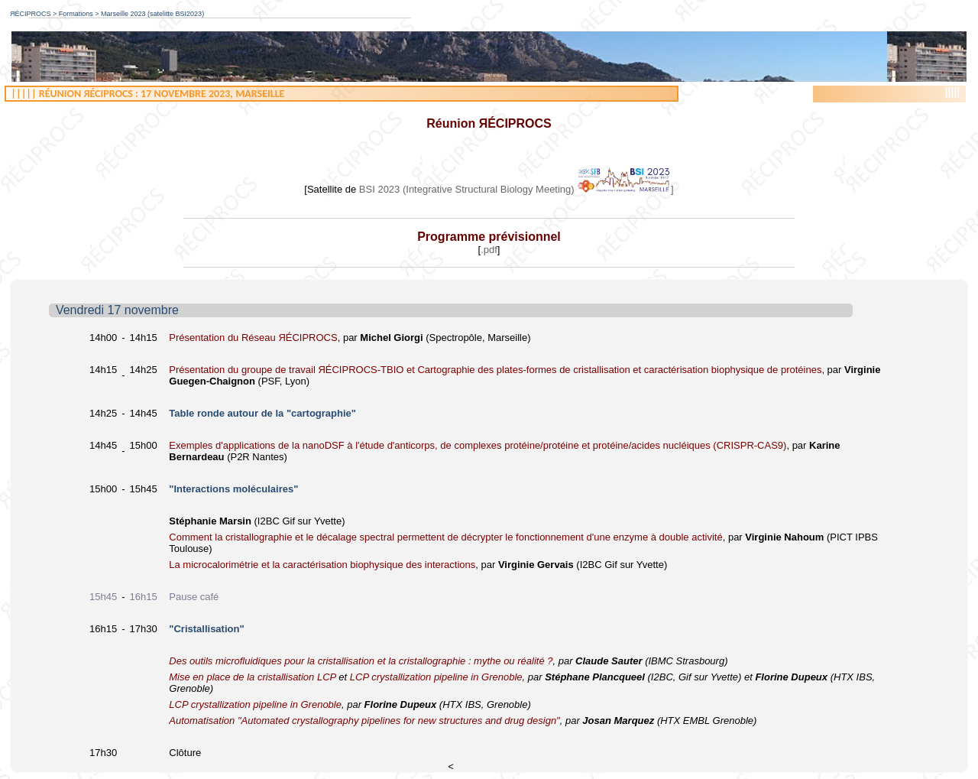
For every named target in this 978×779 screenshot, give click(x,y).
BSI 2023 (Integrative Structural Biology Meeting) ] (516, 189)
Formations (76, 14)
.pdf (489, 249)
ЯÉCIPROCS (30, 14)
